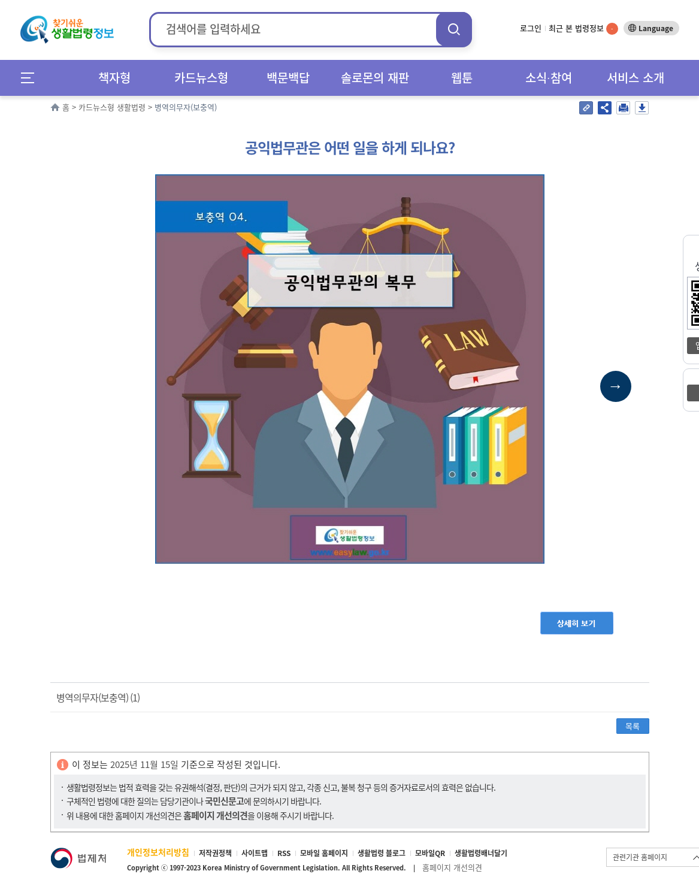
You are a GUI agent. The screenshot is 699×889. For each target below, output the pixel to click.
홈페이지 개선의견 (452, 867)
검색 (454, 29)
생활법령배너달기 (481, 853)
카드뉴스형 (201, 77)
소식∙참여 (548, 77)
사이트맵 (254, 853)
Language (656, 28)
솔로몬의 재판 (375, 77)
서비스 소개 (635, 77)
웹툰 (462, 77)
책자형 (114, 77)
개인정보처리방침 (158, 852)
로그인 (530, 28)
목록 (632, 725)
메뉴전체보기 (31, 77)
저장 (642, 107)
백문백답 (288, 77)
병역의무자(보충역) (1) (98, 697)
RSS (284, 853)
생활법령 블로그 (382, 853)
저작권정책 (215, 853)
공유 (605, 107)
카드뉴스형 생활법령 (112, 107)
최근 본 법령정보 (583, 28)
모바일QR (430, 853)
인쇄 (623, 107)
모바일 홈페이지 (324, 853)
